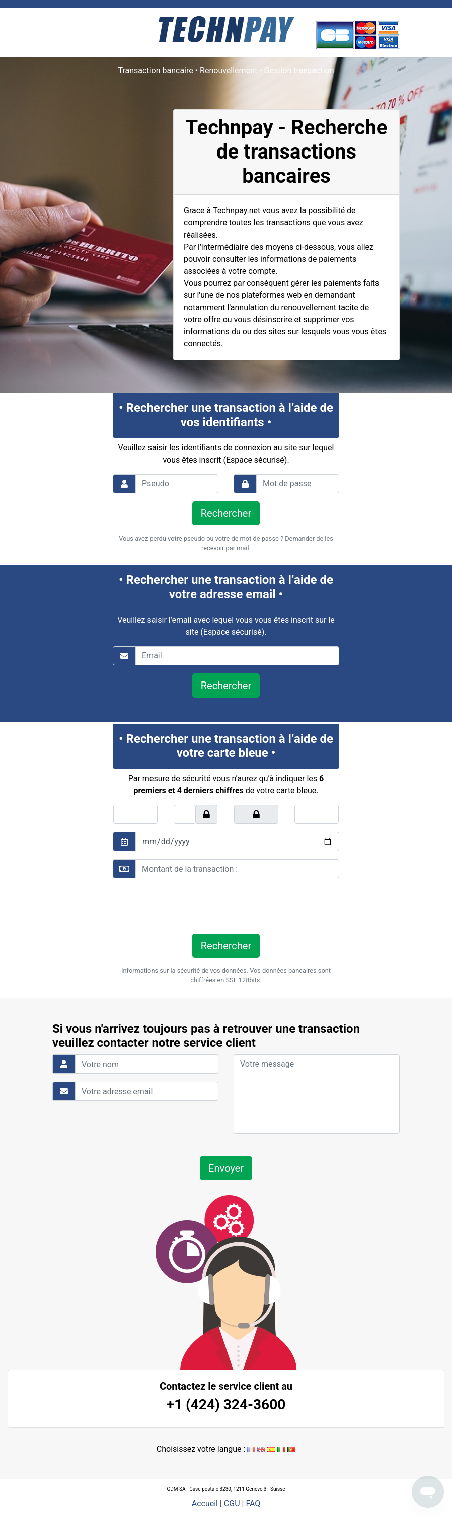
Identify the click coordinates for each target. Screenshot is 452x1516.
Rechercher (226, 513)
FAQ (253, 1503)
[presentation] (181, 906)
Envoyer (226, 1168)
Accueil (205, 1503)
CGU (232, 1503)
